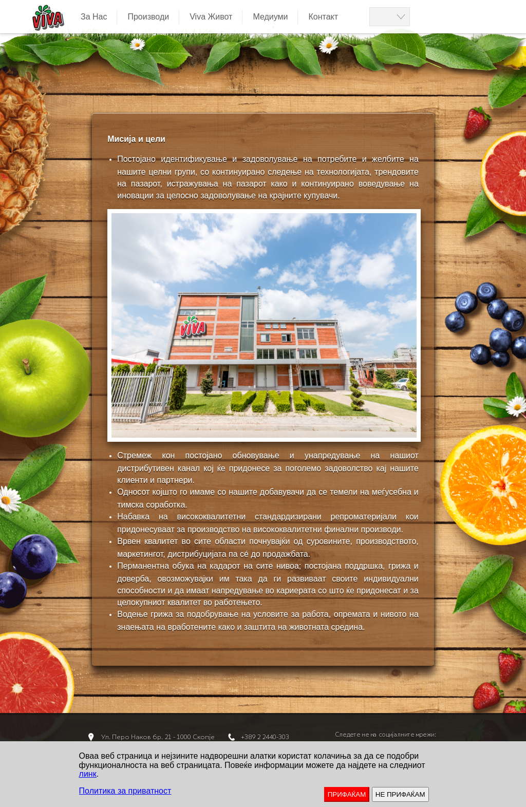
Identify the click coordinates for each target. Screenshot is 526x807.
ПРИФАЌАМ (347, 794)
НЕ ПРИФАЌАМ (400, 794)
